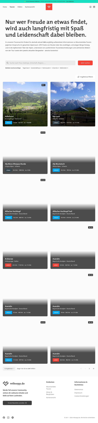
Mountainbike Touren (51, 388)
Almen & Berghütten (50, 393)
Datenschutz (78, 390)
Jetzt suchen (85, 63)
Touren (12, 7)
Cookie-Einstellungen (81, 396)
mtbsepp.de (76, 417)
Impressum (78, 393)
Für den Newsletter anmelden (17, 403)
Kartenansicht (30, 7)
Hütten (20, 7)
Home (5, 7)
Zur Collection (70, 1)
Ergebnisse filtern (85, 77)
